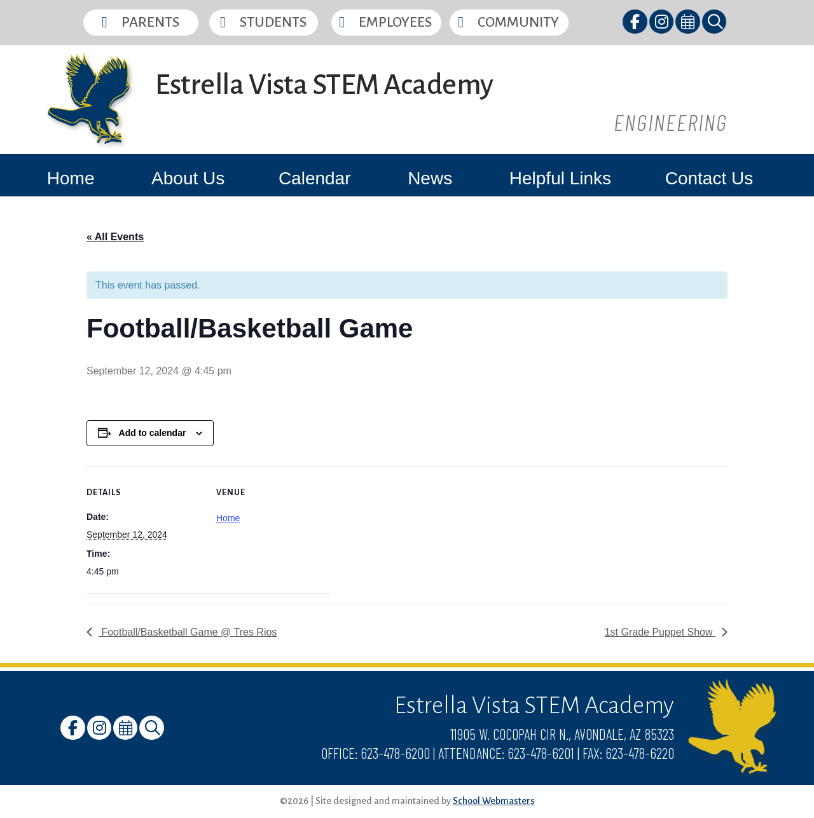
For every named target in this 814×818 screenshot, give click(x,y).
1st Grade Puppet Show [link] (660, 632)
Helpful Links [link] (560, 178)
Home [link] (71, 178)
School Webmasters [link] (494, 801)
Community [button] (518, 22)
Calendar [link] (315, 178)
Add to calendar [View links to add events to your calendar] (152, 433)
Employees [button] (395, 22)
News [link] (430, 178)
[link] (636, 23)
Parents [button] (150, 22)
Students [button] (273, 22)
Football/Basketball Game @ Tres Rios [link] (188, 632)
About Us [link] (187, 178)
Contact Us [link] (709, 178)
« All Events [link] (115, 236)
